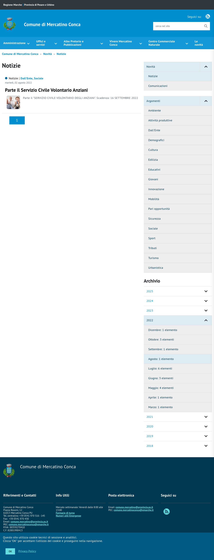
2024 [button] (149, 301)
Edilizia (153, 160)
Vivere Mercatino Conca (121, 43)
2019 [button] (149, 436)
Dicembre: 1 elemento (162, 330)
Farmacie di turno (65, 512)
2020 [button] (149, 426)
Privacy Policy (27, 551)
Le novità (199, 43)
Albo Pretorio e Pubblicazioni (73, 43)
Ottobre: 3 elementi (161, 339)
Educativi (154, 169)
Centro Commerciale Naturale (161, 43)
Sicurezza (154, 218)
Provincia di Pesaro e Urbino (39, 4)
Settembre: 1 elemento (163, 349)
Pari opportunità (159, 209)
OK (10, 551)
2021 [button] (149, 417)
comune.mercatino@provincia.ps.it (29, 521)
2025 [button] (149, 291)
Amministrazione (14, 43)
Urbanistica (155, 268)
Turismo (153, 258)
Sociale (153, 228)
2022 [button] (149, 320)
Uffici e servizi (40, 43)
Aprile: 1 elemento (160, 397)
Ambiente (154, 110)
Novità (47, 54)
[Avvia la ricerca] (206, 26)
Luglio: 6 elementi (160, 368)
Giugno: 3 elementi (160, 378)
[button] (206, 66)
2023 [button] (149, 310)
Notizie (61, 54)
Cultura (153, 150)
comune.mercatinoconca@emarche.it (28, 524)
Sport (151, 238)
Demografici (156, 140)
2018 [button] (149, 446)
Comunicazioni (158, 86)
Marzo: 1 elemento (160, 407)
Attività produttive (160, 120)
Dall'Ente (154, 130)
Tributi (152, 248)
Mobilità (153, 199)
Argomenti (179, 101)
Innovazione (156, 189)
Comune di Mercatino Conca (52, 24)
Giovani (153, 179)
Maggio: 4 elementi (161, 388)
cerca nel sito (163, 26)
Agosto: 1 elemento (161, 359)
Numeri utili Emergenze (68, 515)
